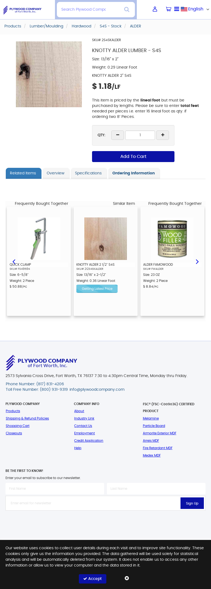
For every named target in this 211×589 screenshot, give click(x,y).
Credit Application (88, 440)
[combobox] (196, 9)
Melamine (151, 418)
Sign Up (192, 503)
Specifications (88, 173)
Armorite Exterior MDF (159, 433)
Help (77, 448)
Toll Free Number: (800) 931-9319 (37, 390)
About (79, 411)
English (195, 9)
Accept (92, 579)
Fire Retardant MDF (158, 448)
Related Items (23, 173)
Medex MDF (152, 455)
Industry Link (84, 418)
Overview (55, 173)
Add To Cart (133, 156)
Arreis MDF (151, 440)
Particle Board (154, 425)
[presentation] (105, 522)
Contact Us (83, 425)
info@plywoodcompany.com (97, 390)
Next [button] (197, 261)
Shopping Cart (17, 425)
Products (13, 411)
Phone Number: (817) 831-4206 (35, 384)
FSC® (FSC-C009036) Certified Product (169, 408)
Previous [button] (14, 261)
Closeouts (14, 433)
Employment (84, 433)
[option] (38, 261)
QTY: (101, 135)
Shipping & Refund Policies (27, 418)
